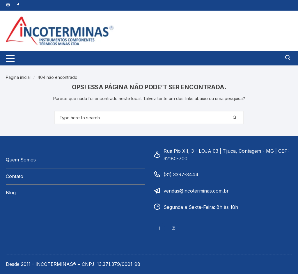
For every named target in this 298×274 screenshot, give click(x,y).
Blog (11, 192)
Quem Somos (21, 160)
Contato (14, 176)
